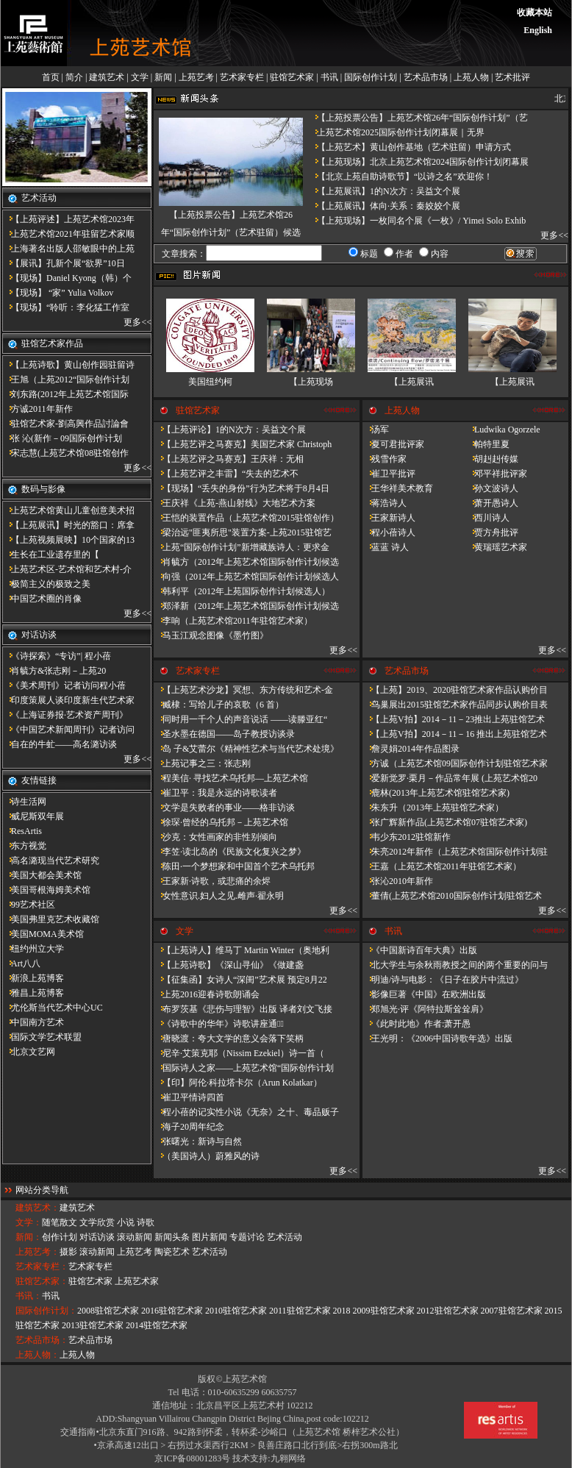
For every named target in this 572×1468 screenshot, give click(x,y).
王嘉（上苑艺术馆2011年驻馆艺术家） (441, 866)
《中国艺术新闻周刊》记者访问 (68, 729)
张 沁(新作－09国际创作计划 (62, 438)
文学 (140, 77)
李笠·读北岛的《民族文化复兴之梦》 (230, 852)
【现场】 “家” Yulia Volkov (57, 293)
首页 (51, 77)
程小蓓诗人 (388, 532)
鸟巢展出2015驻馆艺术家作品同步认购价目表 (455, 704)
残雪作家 (384, 459)
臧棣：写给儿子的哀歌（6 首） (219, 704)
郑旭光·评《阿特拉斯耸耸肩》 (425, 1009)
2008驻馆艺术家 (108, 1310)
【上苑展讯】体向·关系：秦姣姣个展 (384, 206)
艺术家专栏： (41, 1266)
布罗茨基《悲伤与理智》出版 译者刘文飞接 (243, 1009)
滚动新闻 (134, 1237)
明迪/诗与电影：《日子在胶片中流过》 (442, 979)
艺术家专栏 (242, 77)
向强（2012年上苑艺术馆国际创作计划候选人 (246, 576)
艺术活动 (284, 1237)
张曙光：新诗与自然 (198, 1141)
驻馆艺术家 (292, 77)
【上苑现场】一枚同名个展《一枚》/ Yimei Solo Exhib (417, 220)
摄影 (68, 1252)
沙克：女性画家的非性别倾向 (215, 837)
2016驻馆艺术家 (172, 1310)
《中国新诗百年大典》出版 (419, 950)
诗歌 (145, 1222)
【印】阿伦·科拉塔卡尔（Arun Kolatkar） (238, 1082)
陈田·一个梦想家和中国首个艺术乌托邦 (234, 866)
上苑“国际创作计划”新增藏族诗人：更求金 (241, 547)
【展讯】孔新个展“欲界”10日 (63, 263)
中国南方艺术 (33, 1022)
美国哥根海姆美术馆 (46, 890)
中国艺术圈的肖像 (42, 599)
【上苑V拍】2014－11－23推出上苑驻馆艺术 (453, 719)
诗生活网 (24, 802)
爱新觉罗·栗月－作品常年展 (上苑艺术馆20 (449, 778)
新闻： (28, 1237)
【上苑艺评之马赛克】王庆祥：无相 (229, 459)
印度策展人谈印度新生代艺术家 (68, 700)
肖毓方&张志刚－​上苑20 (54, 671)
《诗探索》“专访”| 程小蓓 (56, 656)
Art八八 (21, 963)
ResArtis (22, 831)
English (537, 30)
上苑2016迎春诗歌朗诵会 (207, 994)
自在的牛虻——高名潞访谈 (59, 744)
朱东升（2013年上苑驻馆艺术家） (433, 807)
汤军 (375, 429)
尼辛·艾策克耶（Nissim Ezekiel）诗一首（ (239, 1053)
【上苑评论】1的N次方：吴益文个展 (230, 429)
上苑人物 (471, 77)
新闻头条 (172, 1237)
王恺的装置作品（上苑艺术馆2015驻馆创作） (246, 518)
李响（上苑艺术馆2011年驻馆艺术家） (233, 621)
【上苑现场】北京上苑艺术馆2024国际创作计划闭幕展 (418, 162)
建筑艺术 (106, 77)
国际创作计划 (370, 77)
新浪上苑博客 (33, 978)
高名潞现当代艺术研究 (50, 860)
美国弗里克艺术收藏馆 (50, 919)
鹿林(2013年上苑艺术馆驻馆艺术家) (436, 793)
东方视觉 (24, 846)
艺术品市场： (41, 1340)
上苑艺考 (196, 77)
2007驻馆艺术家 (512, 1310)
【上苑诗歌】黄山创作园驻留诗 (68, 365)
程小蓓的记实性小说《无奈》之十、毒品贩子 (246, 1112)
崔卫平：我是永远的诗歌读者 (215, 793)
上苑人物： (37, 1355)
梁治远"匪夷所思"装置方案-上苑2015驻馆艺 (243, 532)
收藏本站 (534, 12)
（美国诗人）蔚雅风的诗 (207, 1156)
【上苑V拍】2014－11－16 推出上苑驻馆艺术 (454, 734)
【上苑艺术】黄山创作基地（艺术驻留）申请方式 (409, 147)
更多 (132, 322)
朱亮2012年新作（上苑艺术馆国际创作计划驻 (455, 852)
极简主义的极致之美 (46, 584)
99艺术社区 (28, 904)
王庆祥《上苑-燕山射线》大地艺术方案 (234, 503)
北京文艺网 (28, 1052)
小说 (126, 1222)
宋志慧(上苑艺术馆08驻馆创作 (65, 453)
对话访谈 (97, 1237)
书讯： (28, 1296)
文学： (28, 1222)
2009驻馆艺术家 (384, 1310)
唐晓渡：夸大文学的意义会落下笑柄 (229, 1038)
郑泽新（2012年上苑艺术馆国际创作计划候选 (246, 606)
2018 (342, 1310)
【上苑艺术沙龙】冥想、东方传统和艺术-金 (243, 690)
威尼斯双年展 (33, 816)
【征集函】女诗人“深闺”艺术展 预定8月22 (240, 979)
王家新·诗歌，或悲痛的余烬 (212, 881)
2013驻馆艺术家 (93, 1325)
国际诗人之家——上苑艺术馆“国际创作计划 (244, 1068)
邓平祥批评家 (496, 473)
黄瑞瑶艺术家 (496, 547)
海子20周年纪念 (189, 1127)
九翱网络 (288, 1458)
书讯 (329, 77)
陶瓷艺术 (172, 1252)
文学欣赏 (97, 1222)
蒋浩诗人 (384, 503)
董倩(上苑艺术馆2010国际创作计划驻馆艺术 (452, 896)
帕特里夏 (487, 444)
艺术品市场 (426, 77)
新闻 (163, 77)
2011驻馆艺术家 (300, 1310)
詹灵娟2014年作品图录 (411, 749)
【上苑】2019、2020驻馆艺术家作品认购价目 (455, 690)
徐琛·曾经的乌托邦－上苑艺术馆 (221, 822)
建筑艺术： (37, 1207)
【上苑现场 (311, 382)
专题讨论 (247, 1237)
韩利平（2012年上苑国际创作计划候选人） (242, 591)
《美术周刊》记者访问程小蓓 (64, 685)
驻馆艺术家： (41, 1281)
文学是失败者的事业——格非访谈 (224, 807)
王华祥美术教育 (397, 488)
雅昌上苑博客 (33, 993)
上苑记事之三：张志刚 (202, 763)
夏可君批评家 (393, 444)
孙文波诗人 (491, 488)
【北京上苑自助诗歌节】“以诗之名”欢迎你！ (400, 176)
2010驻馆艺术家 (236, 1310)
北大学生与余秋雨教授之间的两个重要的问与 (455, 965)
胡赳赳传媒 (491, 459)
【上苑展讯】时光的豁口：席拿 (68, 525)
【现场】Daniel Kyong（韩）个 (67, 278)
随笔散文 (59, 1222)
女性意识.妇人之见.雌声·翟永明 (219, 896)
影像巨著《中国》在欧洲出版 (424, 994)
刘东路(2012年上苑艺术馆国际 (65, 394)
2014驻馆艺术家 (156, 1325)
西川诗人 (487, 518)
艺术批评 (512, 77)
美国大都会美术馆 (42, 875)
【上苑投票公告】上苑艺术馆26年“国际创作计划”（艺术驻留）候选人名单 (231, 232)
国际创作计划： (46, 1310)
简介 (74, 77)
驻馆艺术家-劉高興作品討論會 (65, 423)
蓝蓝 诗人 (385, 547)
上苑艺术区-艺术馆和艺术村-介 (67, 569)
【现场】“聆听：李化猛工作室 (65, 307)
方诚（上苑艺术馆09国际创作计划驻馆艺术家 (455, 763)
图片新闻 (209, 1237)
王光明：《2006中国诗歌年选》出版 (437, 1038)
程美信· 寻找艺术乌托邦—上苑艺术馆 (231, 778)
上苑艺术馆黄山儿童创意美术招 (68, 510)
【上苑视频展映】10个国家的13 (68, 540)
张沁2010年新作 (397, 881)
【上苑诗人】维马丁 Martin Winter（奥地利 (241, 950)
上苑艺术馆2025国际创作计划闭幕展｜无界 (396, 132)
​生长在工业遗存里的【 (50, 554)
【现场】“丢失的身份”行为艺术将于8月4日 (241, 488)
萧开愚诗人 (491, 503)
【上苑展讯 (412, 382)
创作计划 (59, 1237)
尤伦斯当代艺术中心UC (52, 1007)
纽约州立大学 (33, 949)
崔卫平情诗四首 (189, 1097)
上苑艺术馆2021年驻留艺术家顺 (68, 234)
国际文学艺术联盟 (42, 1037)
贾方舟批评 (491, 532)
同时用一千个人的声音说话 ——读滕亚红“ (240, 719)
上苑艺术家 (137, 1281)
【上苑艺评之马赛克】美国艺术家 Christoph (243, 444)
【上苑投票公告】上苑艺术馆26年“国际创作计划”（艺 (418, 118)
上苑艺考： (37, 1252)
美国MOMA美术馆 (43, 934)
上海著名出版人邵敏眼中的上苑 (68, 248)
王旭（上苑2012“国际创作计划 (65, 379)
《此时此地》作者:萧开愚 (416, 1024)
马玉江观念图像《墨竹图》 (211, 635)
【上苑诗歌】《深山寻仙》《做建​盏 (229, 965)
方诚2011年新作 (37, 409)
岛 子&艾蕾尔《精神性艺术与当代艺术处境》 (246, 749)
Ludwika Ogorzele (502, 429)
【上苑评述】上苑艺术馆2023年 (68, 219)
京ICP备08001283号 (192, 1458)
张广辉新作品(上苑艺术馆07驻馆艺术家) (444, 822)
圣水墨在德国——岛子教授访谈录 (224, 734)
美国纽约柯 (210, 382)
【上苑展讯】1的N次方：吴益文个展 (384, 191)
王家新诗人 (388, 518)
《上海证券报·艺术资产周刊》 (65, 715)
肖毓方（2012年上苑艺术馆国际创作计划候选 (246, 562)
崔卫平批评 (388, 473)
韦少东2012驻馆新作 (406, 837)
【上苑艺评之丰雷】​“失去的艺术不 (226, 473)
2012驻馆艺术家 (448, 1310)
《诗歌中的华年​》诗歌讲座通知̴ (219, 1024)
